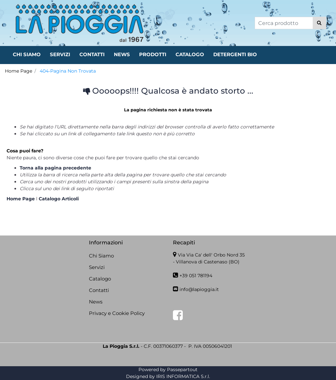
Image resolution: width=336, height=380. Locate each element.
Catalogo (100, 279)
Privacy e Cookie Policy (117, 313)
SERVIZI (60, 54)
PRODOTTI (152, 54)
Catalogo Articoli (59, 199)
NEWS (122, 54)
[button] (319, 23)
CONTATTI (92, 54)
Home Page (18, 71)
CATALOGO (190, 54)
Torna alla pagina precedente (55, 168)
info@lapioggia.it (199, 289)
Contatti (99, 290)
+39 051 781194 (195, 276)
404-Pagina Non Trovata (68, 71)
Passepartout (182, 369)
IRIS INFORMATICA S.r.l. (183, 376)
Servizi (97, 267)
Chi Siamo (101, 256)
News (95, 302)
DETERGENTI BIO (235, 54)
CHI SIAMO (27, 54)
